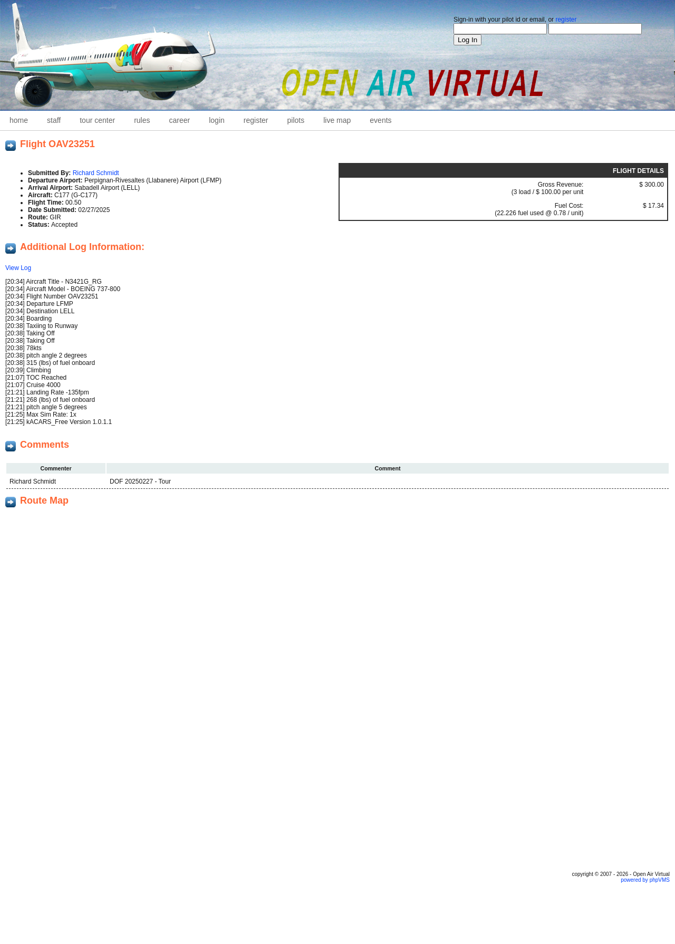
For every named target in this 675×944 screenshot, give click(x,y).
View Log (18, 268)
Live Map (337, 120)
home (18, 120)
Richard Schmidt (96, 173)
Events (380, 120)
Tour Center (97, 120)
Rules (142, 120)
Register (256, 120)
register (565, 19)
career (179, 120)
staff (54, 120)
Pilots (296, 120)
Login (217, 120)
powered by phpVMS (645, 880)
